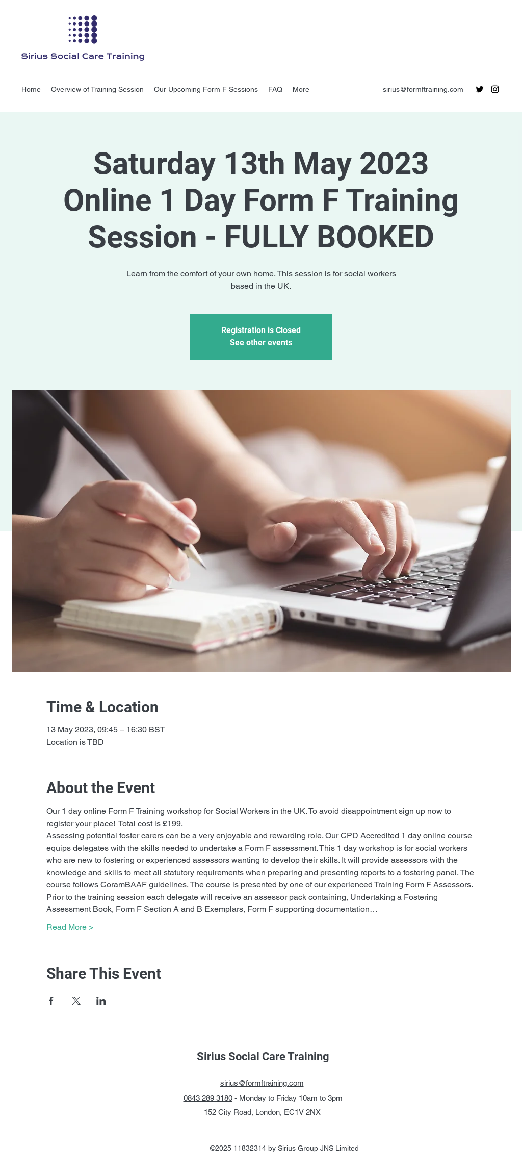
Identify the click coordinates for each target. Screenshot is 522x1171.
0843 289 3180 (208, 1097)
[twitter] (480, 89)
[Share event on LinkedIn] (101, 1001)
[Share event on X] (76, 1001)
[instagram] (495, 89)
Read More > (69, 927)
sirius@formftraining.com (423, 89)
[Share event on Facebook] (51, 1001)
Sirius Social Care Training (263, 1056)
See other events (261, 342)
